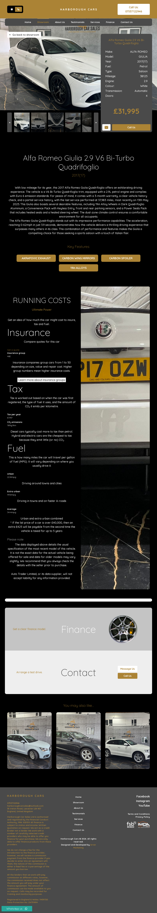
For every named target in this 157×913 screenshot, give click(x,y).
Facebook (143, 796)
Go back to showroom (24, 34)
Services (95, 22)
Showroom (43, 22)
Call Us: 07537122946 (133, 9)
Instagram (143, 801)
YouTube (144, 805)
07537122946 (13, 803)
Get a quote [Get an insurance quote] (13, 349)
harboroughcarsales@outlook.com (25, 806)
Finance (110, 22)
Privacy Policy (143, 817)
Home (28, 22)
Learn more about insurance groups (41, 380)
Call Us (131, 127)
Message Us (127, 668)
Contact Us (126, 22)
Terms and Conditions (139, 814)
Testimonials (77, 22)
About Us (60, 22)
